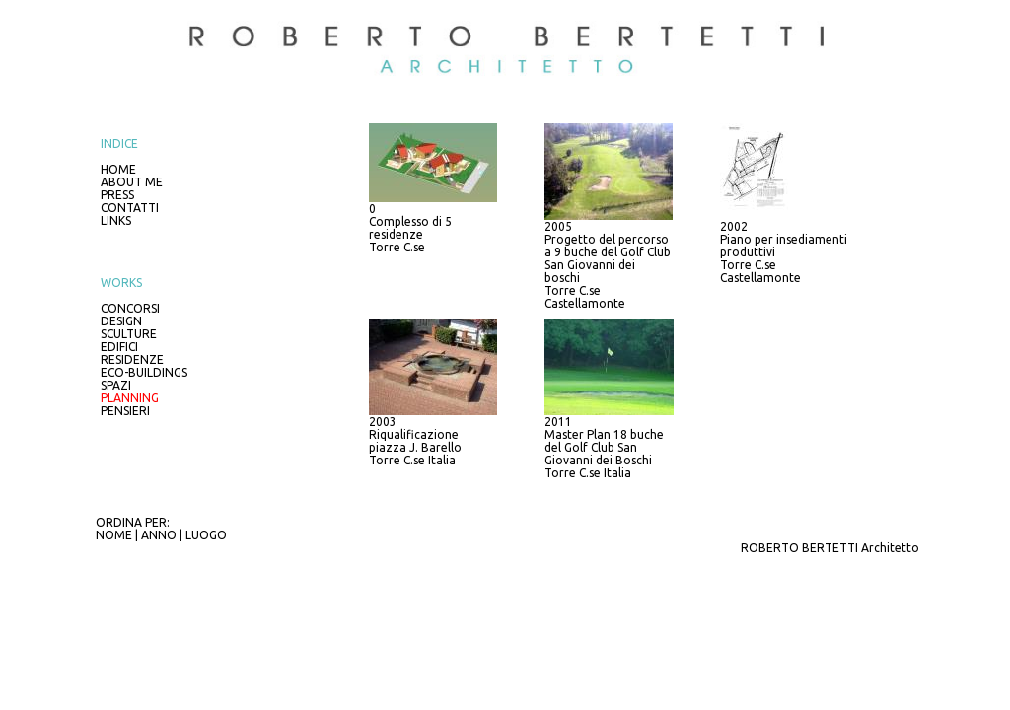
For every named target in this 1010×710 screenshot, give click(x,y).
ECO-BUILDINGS (144, 372)
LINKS (116, 220)
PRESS (117, 194)
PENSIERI (125, 410)
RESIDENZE (132, 359)
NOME (114, 535)
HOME (118, 169)
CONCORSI (130, 308)
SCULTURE (129, 333)
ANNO (159, 535)
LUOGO (206, 535)
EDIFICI (119, 346)
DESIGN (121, 321)
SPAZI (116, 385)
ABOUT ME (132, 182)
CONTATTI (130, 207)
